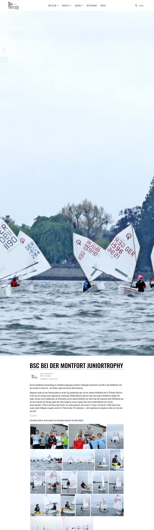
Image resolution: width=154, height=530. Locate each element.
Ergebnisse (33, 415)
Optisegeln (43, 379)
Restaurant (92, 5)
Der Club (53, 5)
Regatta (67, 5)
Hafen (103, 5)
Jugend (79, 5)
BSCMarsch (4, 59)
